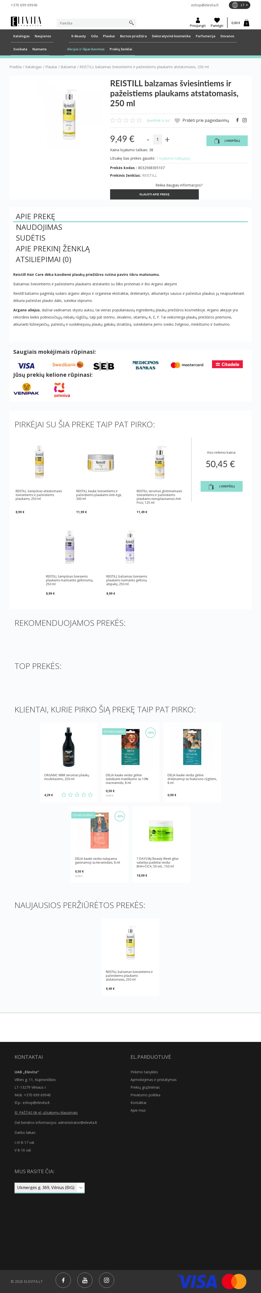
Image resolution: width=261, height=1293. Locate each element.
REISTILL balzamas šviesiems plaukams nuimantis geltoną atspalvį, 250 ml (126, 580)
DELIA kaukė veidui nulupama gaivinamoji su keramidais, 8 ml (97, 861)
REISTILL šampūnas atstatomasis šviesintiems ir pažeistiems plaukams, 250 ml (39, 495)
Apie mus (138, 1110)
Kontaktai (138, 1102)
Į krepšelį (227, 141)
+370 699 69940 (24, 5)
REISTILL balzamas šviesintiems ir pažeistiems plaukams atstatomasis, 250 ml (129, 975)
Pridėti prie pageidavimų (201, 121)
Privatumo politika (145, 1094)
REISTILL (149, 175)
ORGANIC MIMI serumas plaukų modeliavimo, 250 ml (66, 777)
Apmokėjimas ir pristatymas (153, 1079)
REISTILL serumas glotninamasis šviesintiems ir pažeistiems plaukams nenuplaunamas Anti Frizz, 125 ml (159, 496)
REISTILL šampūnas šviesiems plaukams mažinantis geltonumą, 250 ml (69, 580)
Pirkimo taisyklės (144, 1071)
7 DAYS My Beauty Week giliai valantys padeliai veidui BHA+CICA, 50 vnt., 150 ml (157, 862)
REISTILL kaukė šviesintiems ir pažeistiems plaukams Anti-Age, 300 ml (99, 495)
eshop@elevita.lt (205, 5)
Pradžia (15, 67)
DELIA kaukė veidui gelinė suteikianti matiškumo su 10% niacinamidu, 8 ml (127, 779)
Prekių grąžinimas (145, 1087)
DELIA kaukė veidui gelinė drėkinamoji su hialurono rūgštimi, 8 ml (192, 779)
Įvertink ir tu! (158, 120)
